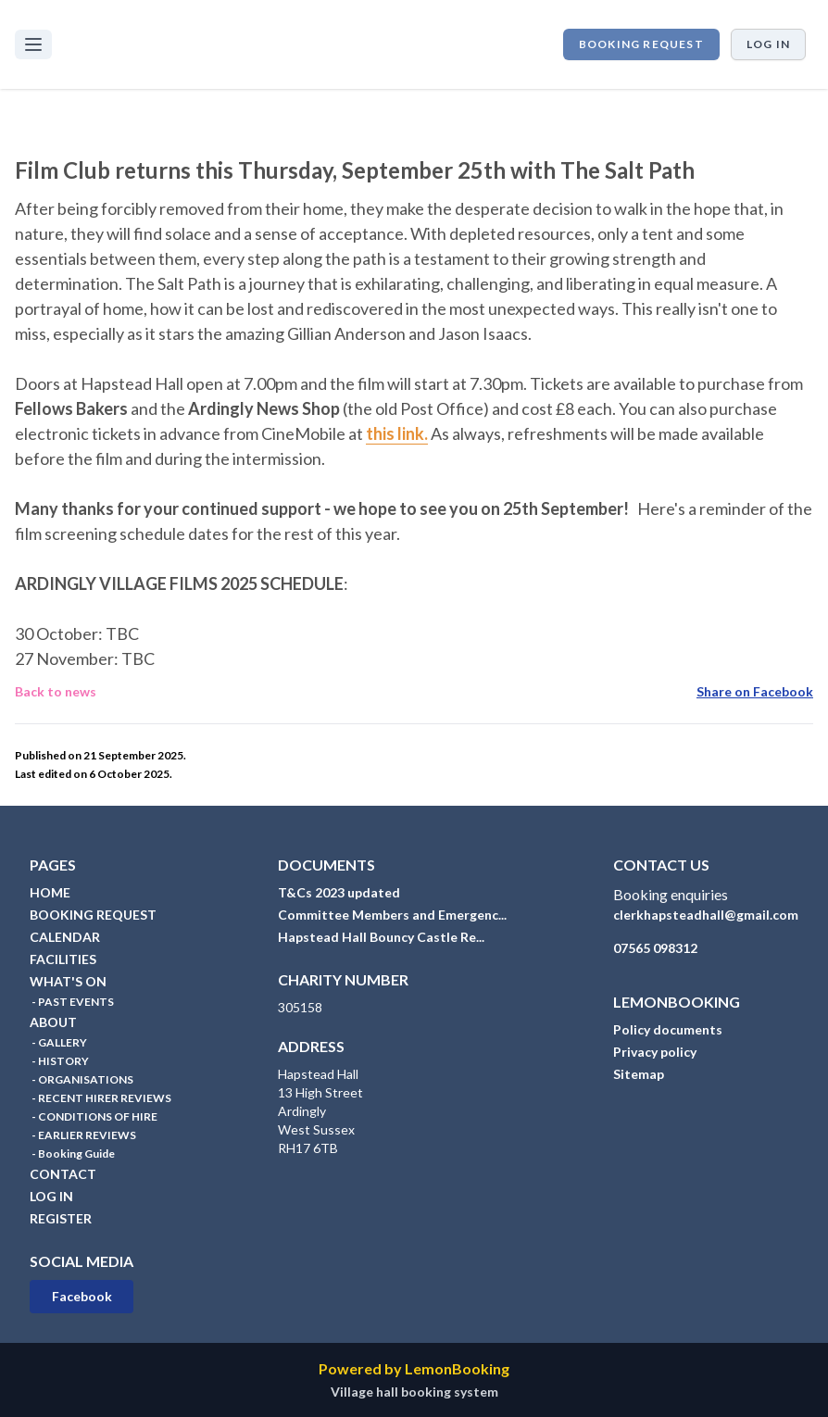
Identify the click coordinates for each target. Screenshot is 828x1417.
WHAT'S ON (68, 981)
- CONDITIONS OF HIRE (93, 1116)
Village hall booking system (414, 1391)
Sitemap (638, 1074)
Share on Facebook (754, 691)
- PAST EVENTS (72, 1002)
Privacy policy (654, 1052)
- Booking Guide (72, 1153)
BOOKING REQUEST (641, 44)
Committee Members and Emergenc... (392, 914)
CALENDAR (65, 937)
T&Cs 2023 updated (339, 892)
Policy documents (667, 1029)
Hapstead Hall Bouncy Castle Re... (381, 937)
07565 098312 (655, 948)
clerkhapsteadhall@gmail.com (705, 914)
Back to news (55, 691)
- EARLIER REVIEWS (83, 1135)
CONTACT (63, 1174)
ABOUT (53, 1022)
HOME (50, 892)
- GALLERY (58, 1042)
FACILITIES (63, 959)
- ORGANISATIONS (81, 1079)
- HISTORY (59, 1061)
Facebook (82, 1296)
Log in (768, 44)
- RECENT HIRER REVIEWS (100, 1098)
